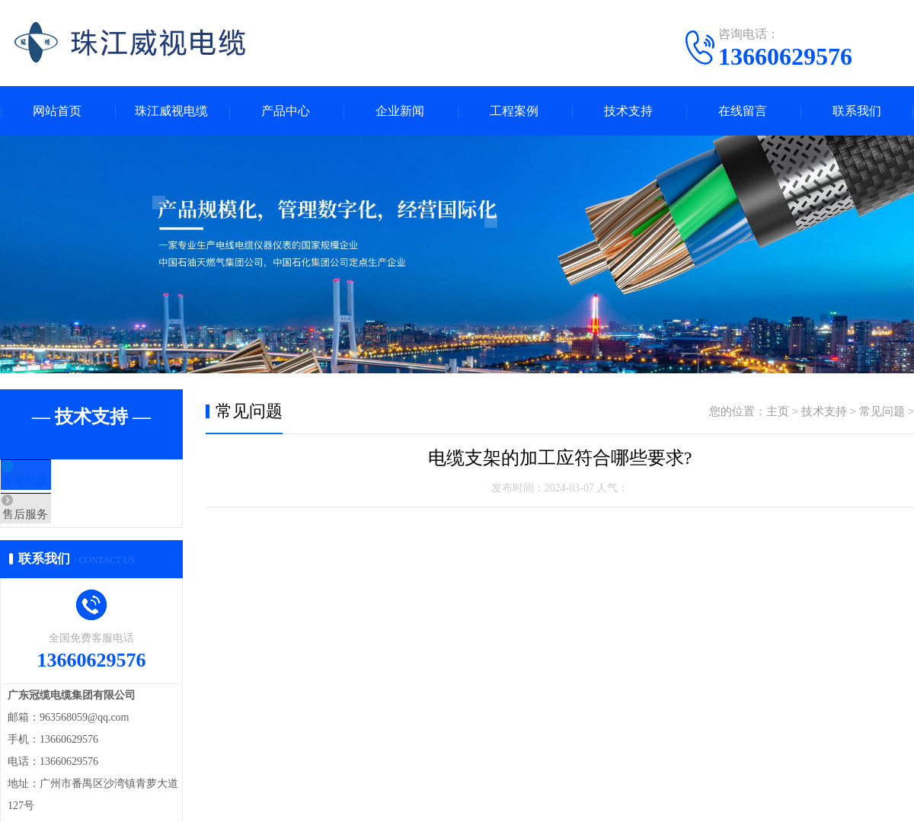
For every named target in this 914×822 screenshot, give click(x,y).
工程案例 (514, 110)
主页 (777, 411)
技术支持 (628, 110)
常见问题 (58, 482)
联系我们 (857, 110)
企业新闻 (400, 110)
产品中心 (285, 110)
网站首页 (57, 110)
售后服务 (58, 527)
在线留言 (742, 110)
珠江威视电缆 (171, 110)
